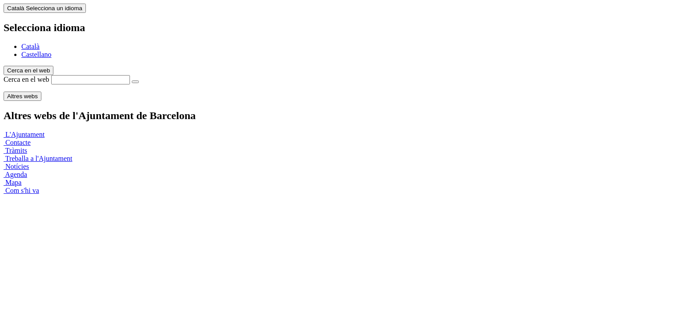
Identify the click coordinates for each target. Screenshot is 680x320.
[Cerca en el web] (135, 81)
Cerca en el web (26, 79)
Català (30, 46)
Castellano (36, 54)
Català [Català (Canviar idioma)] (44, 8)
